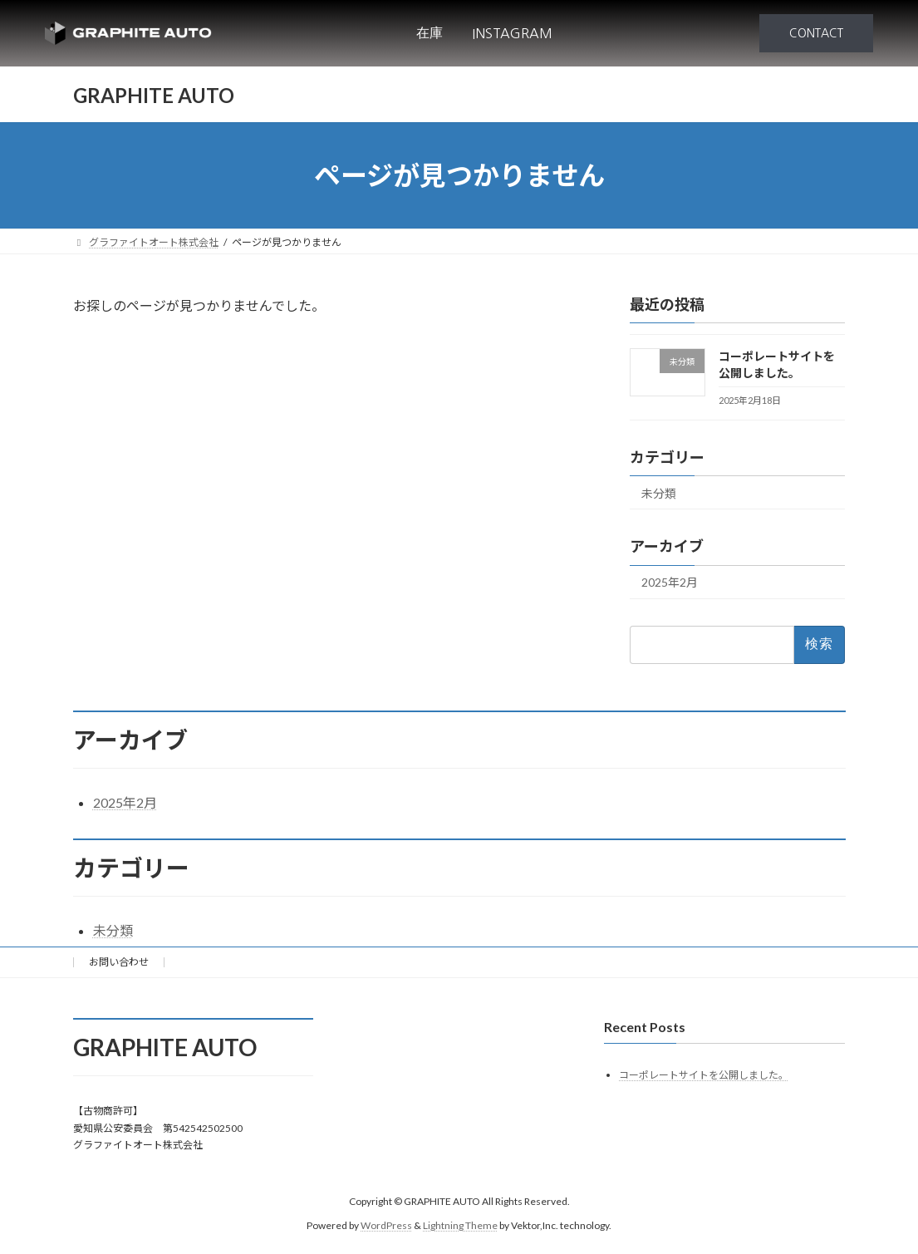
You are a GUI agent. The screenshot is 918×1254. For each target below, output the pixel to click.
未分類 (658, 493)
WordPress (386, 1225)
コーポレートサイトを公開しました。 (703, 1075)
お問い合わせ (119, 962)
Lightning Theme (460, 1225)
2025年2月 (669, 583)
